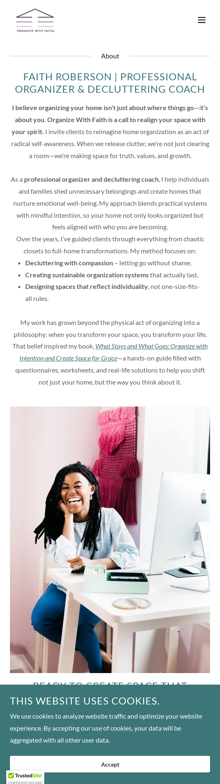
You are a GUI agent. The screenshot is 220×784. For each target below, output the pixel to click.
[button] (201, 20)
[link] (35, 19)
